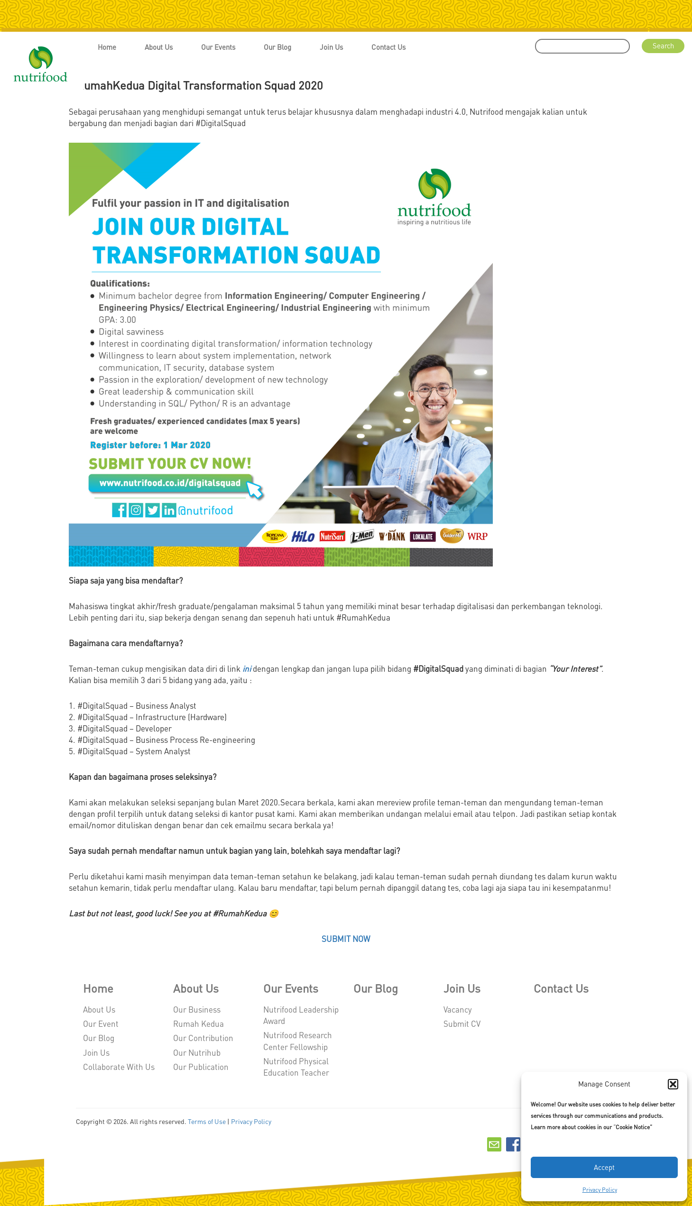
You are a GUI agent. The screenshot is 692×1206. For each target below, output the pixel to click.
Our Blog (277, 47)
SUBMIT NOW (346, 938)
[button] (673, 1084)
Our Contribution (203, 1037)
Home (107, 47)
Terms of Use (207, 1121)
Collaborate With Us (119, 1066)
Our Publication (201, 1066)
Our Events (218, 47)
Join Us (331, 47)
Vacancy (457, 1009)
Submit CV (461, 1023)
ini (246, 668)
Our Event (101, 1023)
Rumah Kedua (198, 1023)
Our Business (197, 1009)
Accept (604, 1167)
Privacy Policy (599, 1189)
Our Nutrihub (197, 1052)
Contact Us (388, 47)
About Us (159, 47)
